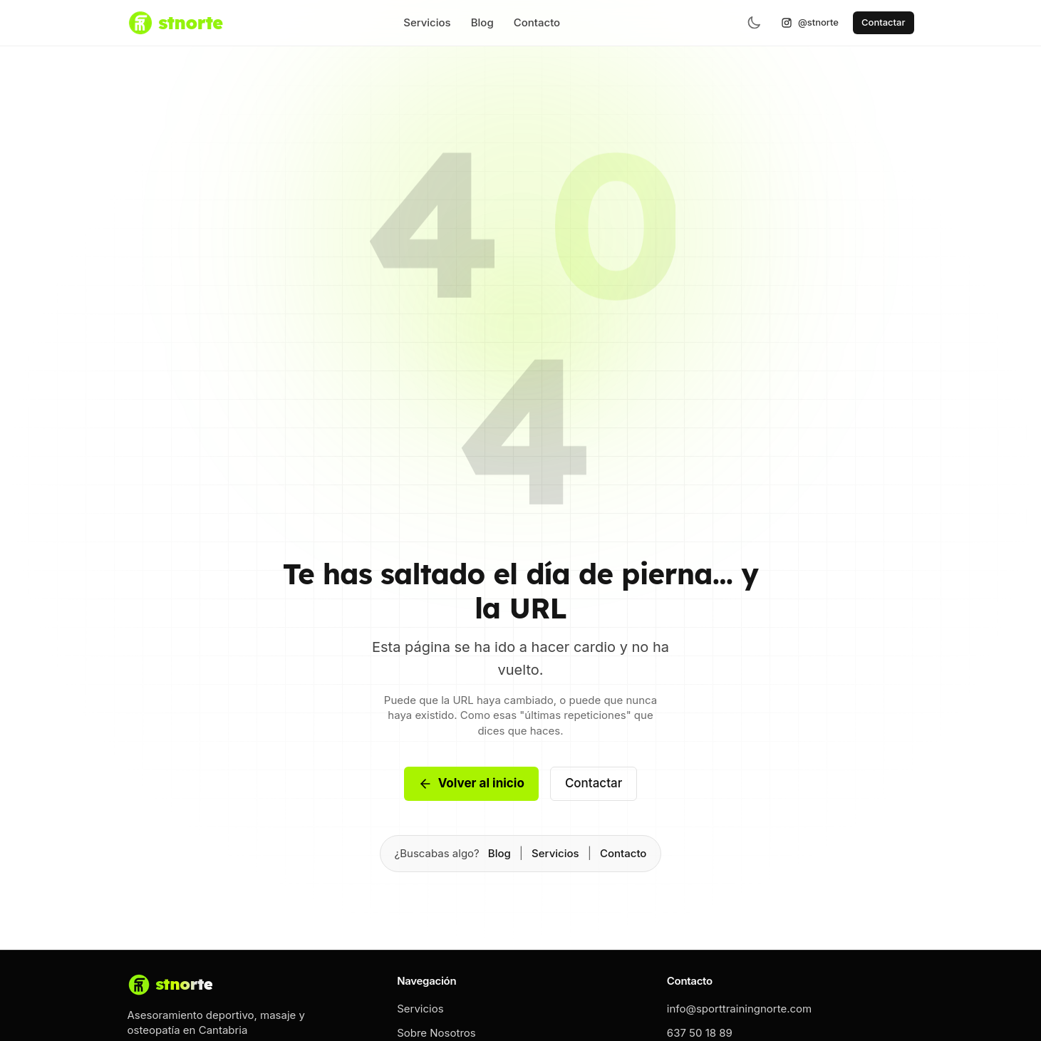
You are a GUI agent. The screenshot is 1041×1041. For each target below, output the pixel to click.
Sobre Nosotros (436, 1033)
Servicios (427, 22)
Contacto (537, 22)
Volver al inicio (471, 783)
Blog (482, 22)
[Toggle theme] (754, 23)
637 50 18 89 (699, 1033)
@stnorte (810, 22)
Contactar (883, 22)
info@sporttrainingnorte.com (739, 1008)
